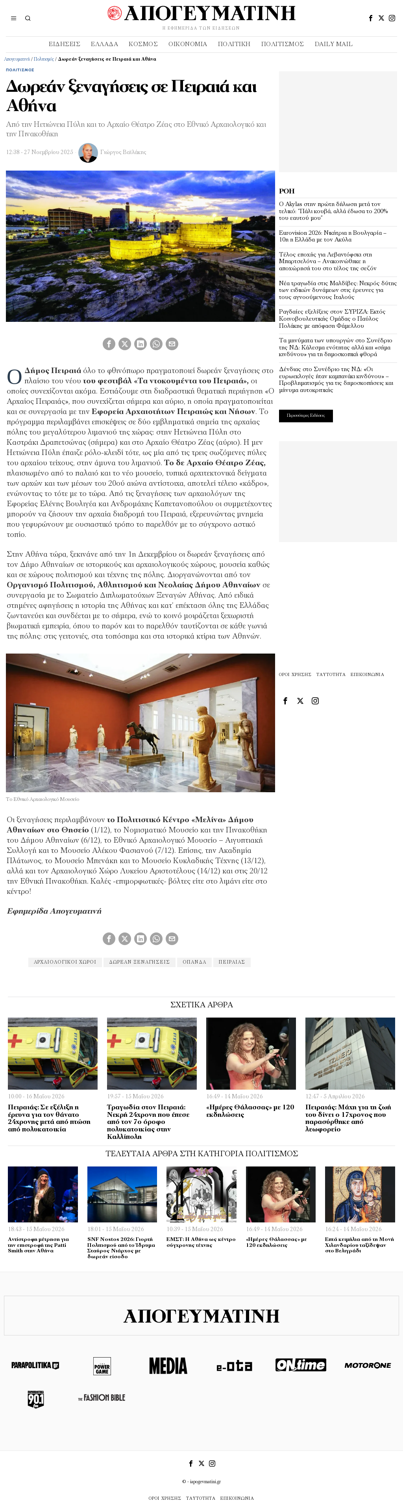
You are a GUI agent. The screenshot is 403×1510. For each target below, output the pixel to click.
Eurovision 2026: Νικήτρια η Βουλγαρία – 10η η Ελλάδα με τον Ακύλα (332, 236)
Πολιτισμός (44, 59)
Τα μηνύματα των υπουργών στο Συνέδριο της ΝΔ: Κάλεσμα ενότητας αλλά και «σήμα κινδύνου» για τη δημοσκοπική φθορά (335, 348)
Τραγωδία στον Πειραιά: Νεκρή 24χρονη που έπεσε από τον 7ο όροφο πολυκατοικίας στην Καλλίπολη (148, 1122)
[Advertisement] (338, 120)
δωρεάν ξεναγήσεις (139, 962)
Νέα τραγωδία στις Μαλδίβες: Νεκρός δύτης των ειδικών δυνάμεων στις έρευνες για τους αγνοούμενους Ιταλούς (338, 290)
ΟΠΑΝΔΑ (194, 962)
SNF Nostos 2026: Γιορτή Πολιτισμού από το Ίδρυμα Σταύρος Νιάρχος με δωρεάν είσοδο (121, 1248)
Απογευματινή (17, 59)
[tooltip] (370, 18)
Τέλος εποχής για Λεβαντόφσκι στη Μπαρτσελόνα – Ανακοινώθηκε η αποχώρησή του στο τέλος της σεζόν (328, 262)
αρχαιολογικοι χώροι (65, 962)
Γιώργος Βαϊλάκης (123, 153)
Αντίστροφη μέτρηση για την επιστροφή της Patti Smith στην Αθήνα (38, 1245)
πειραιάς (232, 962)
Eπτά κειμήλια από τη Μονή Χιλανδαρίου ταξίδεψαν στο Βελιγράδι (359, 1245)
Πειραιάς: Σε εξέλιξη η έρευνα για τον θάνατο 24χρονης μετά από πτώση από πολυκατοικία (49, 1118)
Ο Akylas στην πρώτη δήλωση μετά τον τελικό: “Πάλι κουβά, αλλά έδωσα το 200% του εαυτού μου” (333, 211)
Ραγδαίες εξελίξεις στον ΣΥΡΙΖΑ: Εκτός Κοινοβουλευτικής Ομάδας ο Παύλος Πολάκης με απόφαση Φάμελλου (332, 319)
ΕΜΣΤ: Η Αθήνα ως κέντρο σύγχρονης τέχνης (201, 1242)
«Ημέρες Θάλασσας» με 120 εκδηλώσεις (250, 1111)
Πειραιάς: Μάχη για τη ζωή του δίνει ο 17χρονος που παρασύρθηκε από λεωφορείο (348, 1118)
